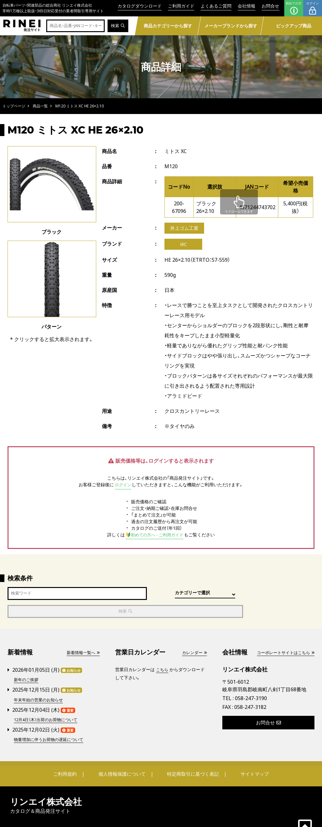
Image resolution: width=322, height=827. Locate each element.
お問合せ (270, 6)
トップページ (14, 106)
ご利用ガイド (181, 6)
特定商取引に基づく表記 (191, 756)
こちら (162, 654)
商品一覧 (40, 106)
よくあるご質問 (216, 6)
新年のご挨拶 (27, 664)
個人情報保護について (124, 756)
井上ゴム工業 (185, 228)
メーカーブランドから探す (230, 26)
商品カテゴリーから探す (168, 26)
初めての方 (293, 8)
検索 (117, 26)
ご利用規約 (72, 756)
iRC (183, 245)
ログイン (312, 8)
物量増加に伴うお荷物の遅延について (51, 722)
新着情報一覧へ (82, 637)
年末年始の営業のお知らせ (40, 683)
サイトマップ (248, 756)
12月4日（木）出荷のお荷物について (48, 703)
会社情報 (246, 6)
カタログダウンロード (140, 6)
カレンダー (193, 637)
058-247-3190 (251, 682)
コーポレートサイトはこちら (283, 637)
